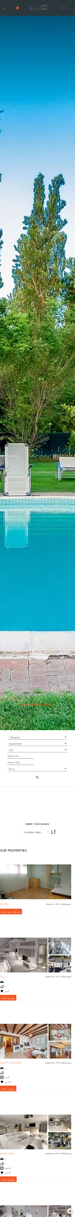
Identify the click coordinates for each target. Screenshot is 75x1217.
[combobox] (37, 736)
